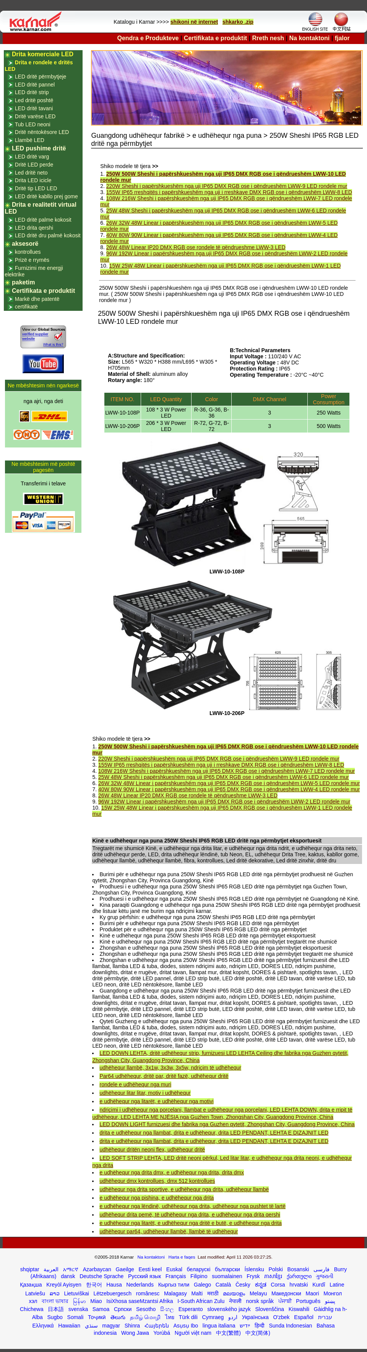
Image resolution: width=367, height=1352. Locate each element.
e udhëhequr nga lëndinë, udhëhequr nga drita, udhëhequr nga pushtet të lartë (192, 1206)
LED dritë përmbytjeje (41, 76)
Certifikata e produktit (215, 38)
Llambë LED (29, 140)
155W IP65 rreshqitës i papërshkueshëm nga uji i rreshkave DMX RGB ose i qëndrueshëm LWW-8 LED (229, 192)
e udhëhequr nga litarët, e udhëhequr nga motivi (156, 1101)
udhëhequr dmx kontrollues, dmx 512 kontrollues (157, 1181)
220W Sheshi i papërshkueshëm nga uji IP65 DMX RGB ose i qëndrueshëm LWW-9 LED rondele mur (227, 186)
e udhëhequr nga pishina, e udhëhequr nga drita (156, 1198)
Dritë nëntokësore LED (42, 132)
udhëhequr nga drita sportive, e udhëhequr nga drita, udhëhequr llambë (184, 1189)
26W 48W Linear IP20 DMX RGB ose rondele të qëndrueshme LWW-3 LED (196, 247)
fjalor (342, 38)
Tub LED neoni (32, 124)
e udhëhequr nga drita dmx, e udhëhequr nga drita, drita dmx (171, 1172)
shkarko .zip (237, 22)
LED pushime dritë (39, 148)
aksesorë (25, 243)
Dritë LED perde (34, 165)
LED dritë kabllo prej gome (46, 196)
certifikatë (26, 307)
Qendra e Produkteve (148, 38)
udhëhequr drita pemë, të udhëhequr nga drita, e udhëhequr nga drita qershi (189, 1215)
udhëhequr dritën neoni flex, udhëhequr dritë (152, 1149)
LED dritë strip (32, 92)
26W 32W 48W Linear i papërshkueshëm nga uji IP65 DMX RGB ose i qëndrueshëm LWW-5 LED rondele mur (229, 783)
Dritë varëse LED (35, 116)
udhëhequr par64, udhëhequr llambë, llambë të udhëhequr (168, 1231)
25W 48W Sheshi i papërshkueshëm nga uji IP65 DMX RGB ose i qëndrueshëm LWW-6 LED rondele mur (223, 777)
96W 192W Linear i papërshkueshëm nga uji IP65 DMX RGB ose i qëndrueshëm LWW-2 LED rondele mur (224, 801)
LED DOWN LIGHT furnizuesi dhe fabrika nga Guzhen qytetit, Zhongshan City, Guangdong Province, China (226, 1124)
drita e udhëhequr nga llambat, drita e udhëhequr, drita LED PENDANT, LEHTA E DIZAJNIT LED (213, 1133)
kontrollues (28, 252)
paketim (23, 282)
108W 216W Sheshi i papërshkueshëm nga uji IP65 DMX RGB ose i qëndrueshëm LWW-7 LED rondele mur (226, 771)
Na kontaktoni (309, 38)
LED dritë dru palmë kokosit (48, 235)
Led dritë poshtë (34, 100)
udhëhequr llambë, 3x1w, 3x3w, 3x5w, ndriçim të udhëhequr (170, 1068)
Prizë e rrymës (32, 260)
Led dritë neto (31, 173)
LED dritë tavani (34, 108)
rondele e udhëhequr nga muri (135, 1084)
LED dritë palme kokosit (43, 220)
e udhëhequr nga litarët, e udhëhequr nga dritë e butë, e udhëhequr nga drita (190, 1223)
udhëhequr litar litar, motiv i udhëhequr (144, 1093)
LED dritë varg (32, 156)
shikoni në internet (194, 22)
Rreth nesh (268, 38)
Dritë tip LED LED (36, 188)
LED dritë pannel (35, 85)
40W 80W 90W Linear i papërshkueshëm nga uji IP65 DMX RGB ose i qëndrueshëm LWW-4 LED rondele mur (229, 789)
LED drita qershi (34, 228)
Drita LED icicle (33, 180)
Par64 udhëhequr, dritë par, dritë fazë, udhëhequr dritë (163, 1076)
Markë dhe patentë (37, 299)
